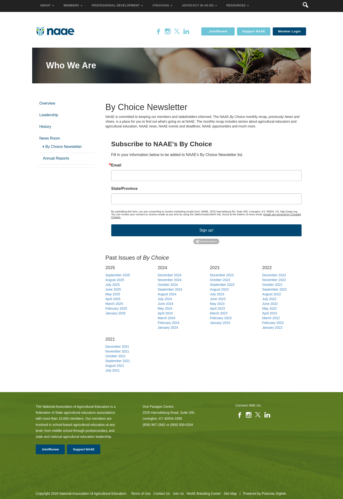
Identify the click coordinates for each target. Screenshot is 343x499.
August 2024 (167, 294)
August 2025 (115, 280)
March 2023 (218, 313)
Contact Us (161, 493)
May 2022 (269, 308)
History (45, 127)
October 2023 (220, 280)
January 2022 (272, 327)
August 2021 (115, 366)
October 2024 (168, 285)
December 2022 (274, 275)
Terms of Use (141, 493)
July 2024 (165, 299)
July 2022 (269, 299)
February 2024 (168, 323)
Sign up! (206, 230)
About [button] (47, 5)
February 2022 (273, 323)
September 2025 (118, 275)
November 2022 (274, 280)
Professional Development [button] (118, 5)
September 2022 (274, 289)
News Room (49, 138)
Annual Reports (56, 158)
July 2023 (217, 294)
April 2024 (165, 313)
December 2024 (170, 275)
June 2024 (165, 304)
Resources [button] (238, 5)
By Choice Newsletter (62, 147)
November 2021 (117, 351)
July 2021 (113, 370)
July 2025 (113, 285)
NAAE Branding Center (204, 493)
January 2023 (220, 323)
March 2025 (114, 304)
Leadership (48, 115)
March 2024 (166, 318)
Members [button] (73, 5)
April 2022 (269, 313)
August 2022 (271, 294)
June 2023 (217, 299)
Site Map (230, 493)
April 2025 (113, 299)
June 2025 (113, 289)
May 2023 (217, 304)
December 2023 (222, 275)
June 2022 (270, 304)
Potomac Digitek (274, 493)
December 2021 (117, 346)
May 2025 (113, 294)
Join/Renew (218, 31)
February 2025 (116, 308)
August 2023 (219, 289)
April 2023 (217, 308)
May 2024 (165, 308)
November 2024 (170, 280)
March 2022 (271, 318)
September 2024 (170, 289)
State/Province (124, 189)
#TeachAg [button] (162, 5)
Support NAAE (253, 31)
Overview (47, 103)
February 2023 (221, 318)
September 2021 (118, 361)
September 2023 (222, 285)
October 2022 (272, 285)
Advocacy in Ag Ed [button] (200, 5)
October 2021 (116, 356)
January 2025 (116, 313)
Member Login (289, 31)
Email (116, 165)
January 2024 (168, 327)
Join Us (178, 493)
